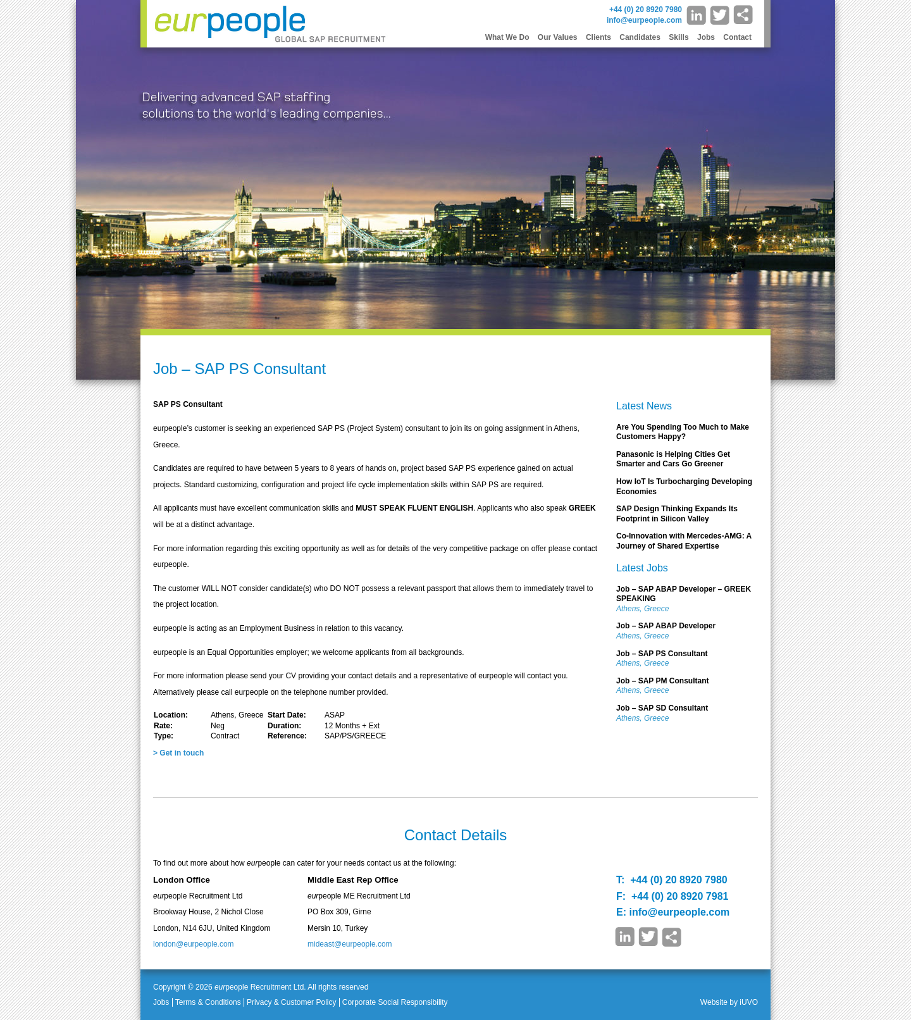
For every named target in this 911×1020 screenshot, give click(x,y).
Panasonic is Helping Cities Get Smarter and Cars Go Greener (673, 459)
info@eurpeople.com (644, 20)
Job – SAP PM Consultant (662, 680)
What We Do (507, 37)
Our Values (558, 37)
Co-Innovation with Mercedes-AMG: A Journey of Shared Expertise (684, 541)
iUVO (749, 1002)
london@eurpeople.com (193, 944)
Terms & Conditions (208, 1002)
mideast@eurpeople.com (349, 944)
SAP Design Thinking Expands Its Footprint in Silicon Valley (677, 513)
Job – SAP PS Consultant (661, 653)
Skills (678, 37)
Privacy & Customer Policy (291, 1002)
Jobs (706, 37)
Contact (737, 37)
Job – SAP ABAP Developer (666, 625)
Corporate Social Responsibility (395, 1002)
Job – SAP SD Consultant (662, 708)
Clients (598, 37)
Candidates (639, 37)
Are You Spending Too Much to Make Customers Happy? (682, 432)
